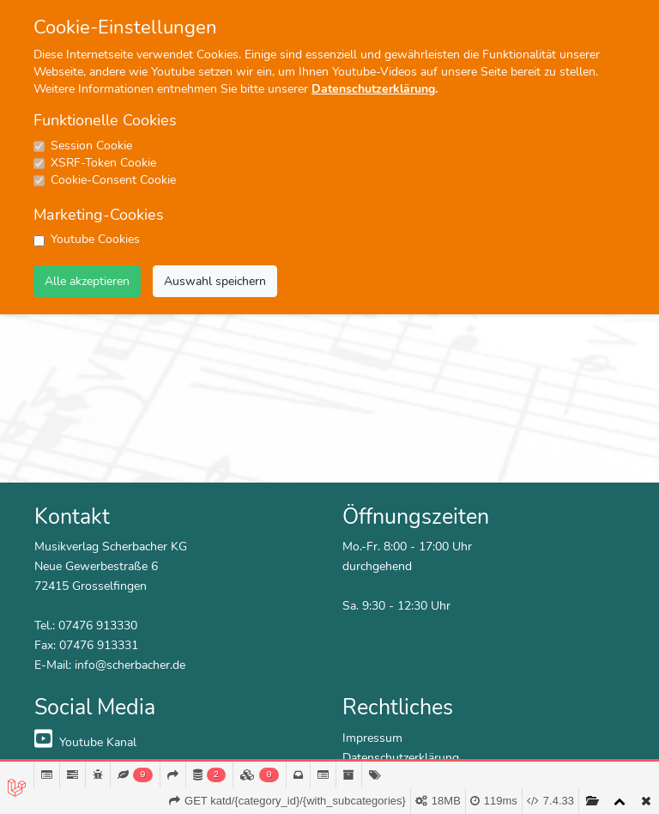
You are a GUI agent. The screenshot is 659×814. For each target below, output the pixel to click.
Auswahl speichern (215, 280)
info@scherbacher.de (130, 664)
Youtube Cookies (95, 239)
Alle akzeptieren (87, 280)
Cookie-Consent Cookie (113, 180)
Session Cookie (91, 145)
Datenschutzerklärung (373, 89)
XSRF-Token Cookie (103, 163)
